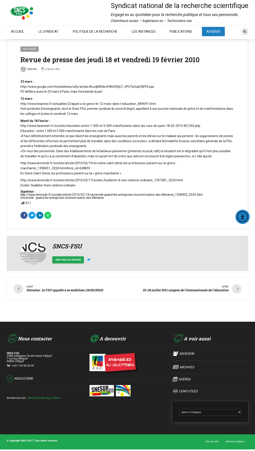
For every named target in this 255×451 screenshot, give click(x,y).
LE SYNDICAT (48, 32)
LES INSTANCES (143, 32)
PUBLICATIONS (181, 32)
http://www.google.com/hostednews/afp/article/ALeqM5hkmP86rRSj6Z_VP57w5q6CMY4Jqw (87, 86)
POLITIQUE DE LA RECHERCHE (95, 32)
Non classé (29, 49)
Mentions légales (235, 441)
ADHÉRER (213, 32)
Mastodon (34, 397)
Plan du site (212, 441)
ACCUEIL (17, 32)
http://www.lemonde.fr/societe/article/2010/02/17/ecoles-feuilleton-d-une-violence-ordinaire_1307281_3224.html (101, 180)
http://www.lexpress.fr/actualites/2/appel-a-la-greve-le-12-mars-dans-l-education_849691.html (88, 104)
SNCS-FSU (28, 69)
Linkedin (56, 397)
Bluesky (45, 397)
